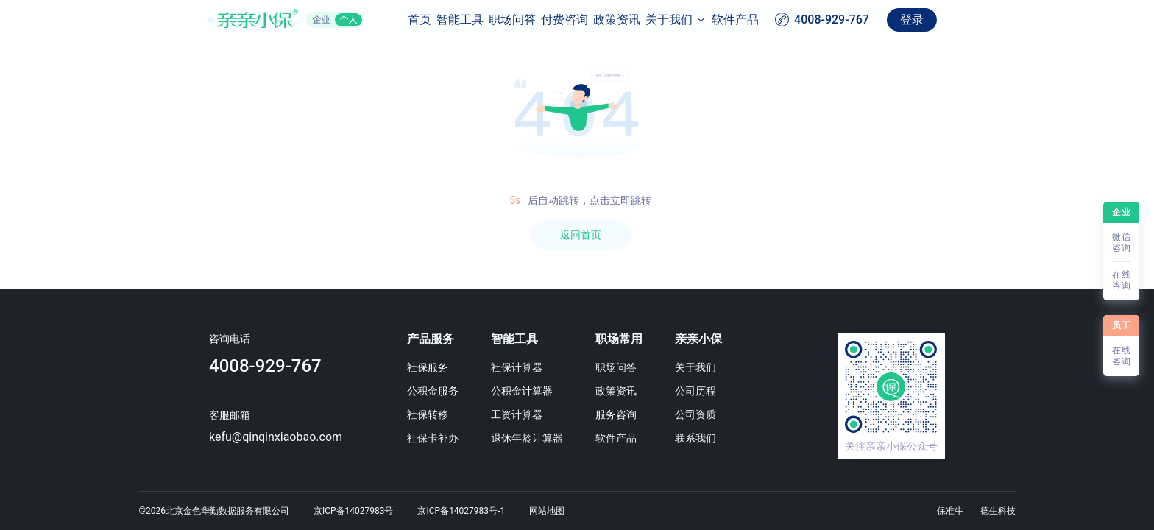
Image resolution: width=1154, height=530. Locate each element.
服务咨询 (642, 414)
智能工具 (403, 19)
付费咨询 (541, 19)
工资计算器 (521, 414)
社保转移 (410, 414)
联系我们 (744, 438)
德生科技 (998, 511)
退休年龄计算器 (531, 438)
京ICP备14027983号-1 (461, 511)
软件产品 (808, 19)
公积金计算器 (526, 391)
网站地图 (546, 511)
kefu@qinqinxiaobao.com (204, 437)
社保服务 (410, 367)
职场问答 (472, 19)
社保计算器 (521, 367)
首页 (346, 19)
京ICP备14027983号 (354, 511)
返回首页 (580, 235)
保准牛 (950, 511)
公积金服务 (415, 391)
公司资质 (744, 414)
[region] (577, 285)
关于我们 (680, 19)
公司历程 (744, 391)
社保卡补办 (415, 438)
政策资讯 (610, 19)
